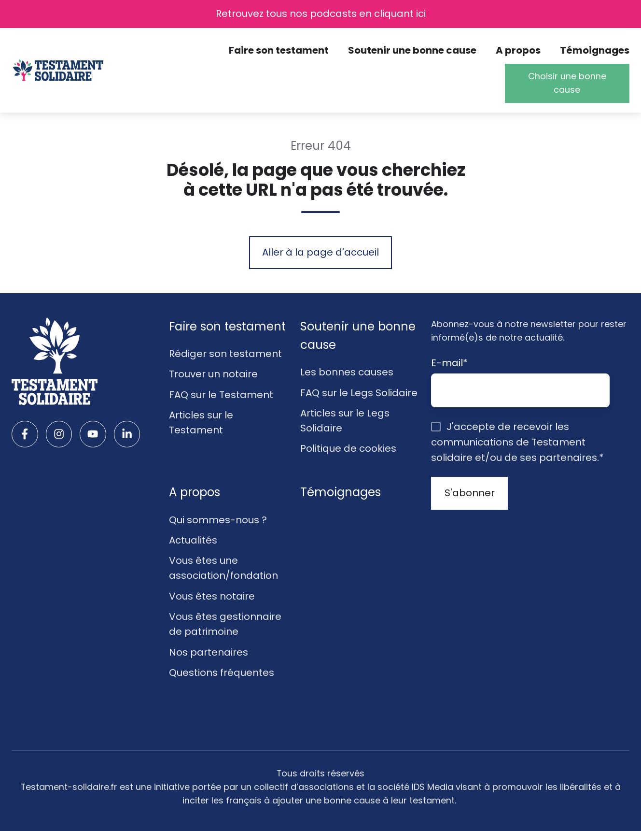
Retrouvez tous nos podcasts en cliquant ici (321, 13)
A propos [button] (518, 50)
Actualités (193, 540)
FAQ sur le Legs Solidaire (359, 393)
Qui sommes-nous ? (218, 520)
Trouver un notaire (213, 374)
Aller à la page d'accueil (320, 252)
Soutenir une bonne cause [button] (412, 50)
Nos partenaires (208, 652)
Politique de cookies (348, 448)
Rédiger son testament (225, 353)
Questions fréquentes (221, 672)
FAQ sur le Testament (221, 394)
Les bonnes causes (346, 372)
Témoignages (594, 50)
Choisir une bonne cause (567, 83)
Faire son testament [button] (279, 50)
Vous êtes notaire (212, 596)
